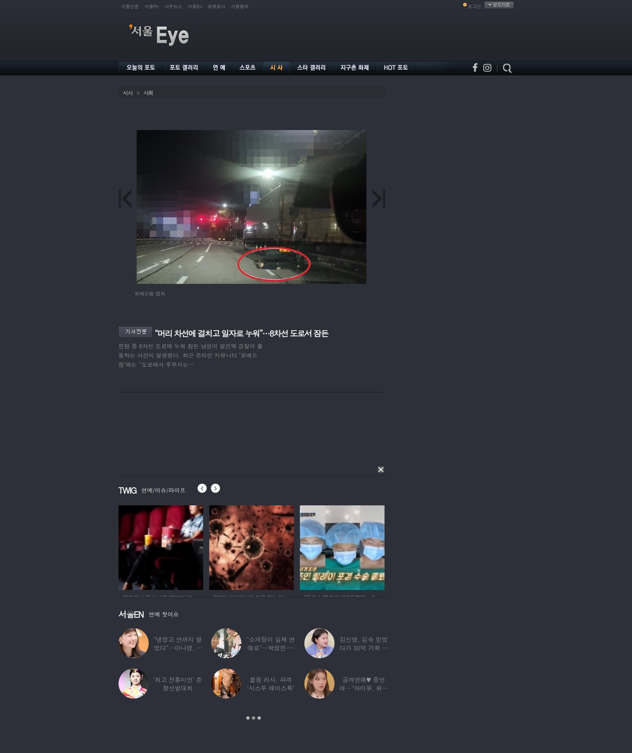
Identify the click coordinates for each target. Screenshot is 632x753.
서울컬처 (240, 6)
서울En (195, 6)
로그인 (474, 6)
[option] (160, 546)
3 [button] (259, 718)
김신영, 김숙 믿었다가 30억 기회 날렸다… (363, 647)
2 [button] (253, 718)
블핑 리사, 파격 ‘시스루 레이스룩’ (270, 683)
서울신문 (130, 6)
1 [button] (247, 718)
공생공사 (216, 6)
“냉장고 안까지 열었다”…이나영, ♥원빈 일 (177, 647)
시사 (128, 93)
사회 (148, 93)
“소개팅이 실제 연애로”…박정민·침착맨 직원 (270, 647)
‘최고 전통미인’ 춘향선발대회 (177, 683)
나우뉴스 (173, 6)
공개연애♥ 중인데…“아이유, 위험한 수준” (363, 688)
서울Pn (152, 6)
